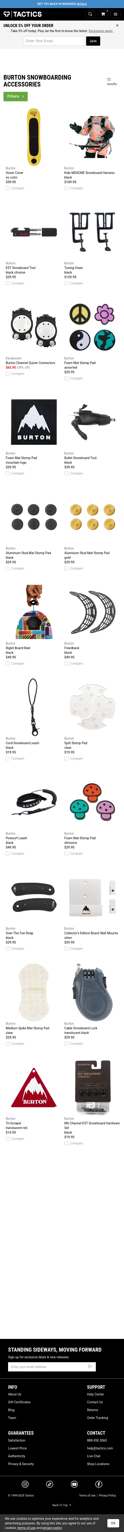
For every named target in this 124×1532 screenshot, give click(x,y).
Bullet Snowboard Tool (92, 429)
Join (93, 41)
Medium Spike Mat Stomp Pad (34, 999)
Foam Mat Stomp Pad (92, 334)
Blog (11, 1410)
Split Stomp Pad (92, 714)
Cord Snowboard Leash (34, 714)
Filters (16, 96)
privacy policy (52, 1528)
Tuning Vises (92, 239)
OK (113, 1523)
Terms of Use (87, 1495)
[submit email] (90, 1365)
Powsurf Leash (34, 809)
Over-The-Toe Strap (34, 904)
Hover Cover (34, 144)
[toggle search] (90, 14)
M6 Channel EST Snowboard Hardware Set (92, 1097)
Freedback (92, 619)
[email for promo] (54, 41)
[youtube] (74, 1485)
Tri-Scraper (34, 1094)
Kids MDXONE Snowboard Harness (92, 144)
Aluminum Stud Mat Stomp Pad (34, 524)
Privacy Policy (107, 1495)
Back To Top (61, 1505)
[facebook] (98, 1485)
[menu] (116, 14)
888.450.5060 (97, 1440)
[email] (52, 1366)
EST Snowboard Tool (34, 239)
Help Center (95, 1394)
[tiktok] (49, 1485)
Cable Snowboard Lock (92, 999)
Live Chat (93, 1456)
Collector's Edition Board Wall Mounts (92, 904)
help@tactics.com (100, 1448)
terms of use (27, 1528)
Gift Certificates (19, 1402)
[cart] (103, 14)
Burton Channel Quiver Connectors (34, 331)
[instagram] (25, 1485)
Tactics (22, 14)
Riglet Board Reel (34, 619)
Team (12, 1418)
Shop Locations (98, 1464)
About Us (14, 1394)
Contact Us (95, 1402)
